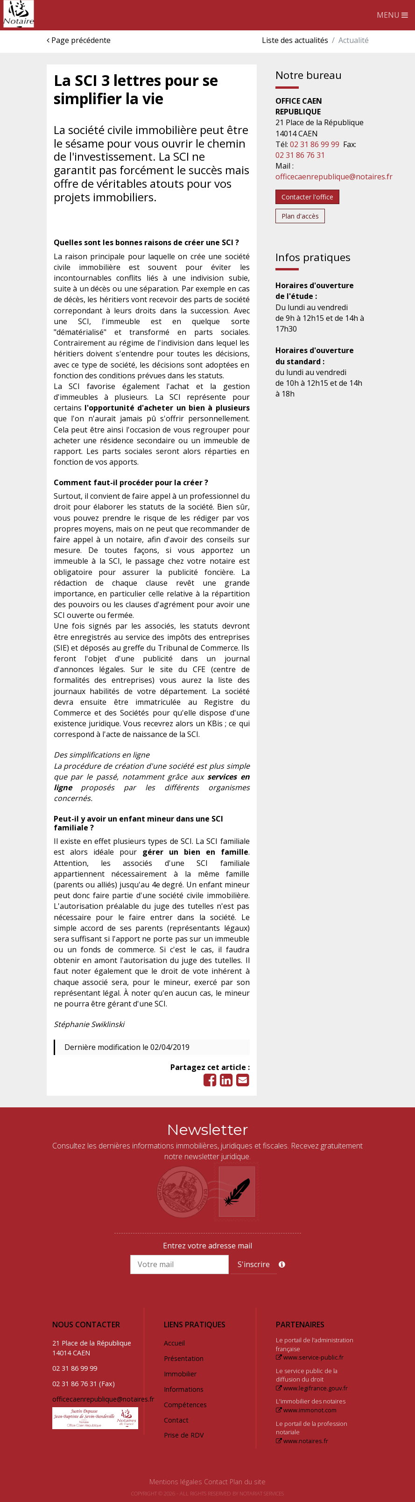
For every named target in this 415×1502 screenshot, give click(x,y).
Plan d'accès (300, 216)
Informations (184, 1389)
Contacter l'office (307, 196)
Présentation (184, 1358)
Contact (176, 1420)
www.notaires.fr (302, 1441)
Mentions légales (175, 1481)
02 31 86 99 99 (314, 144)
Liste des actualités (295, 40)
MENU (392, 15)
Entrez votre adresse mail (207, 1245)
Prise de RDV (184, 1435)
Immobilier (180, 1373)
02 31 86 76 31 (300, 155)
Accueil (174, 1343)
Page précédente (79, 40)
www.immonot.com (306, 1410)
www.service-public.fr (310, 1357)
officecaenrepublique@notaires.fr (334, 176)
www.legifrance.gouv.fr (312, 1388)
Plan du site (248, 1481)
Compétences (185, 1404)
